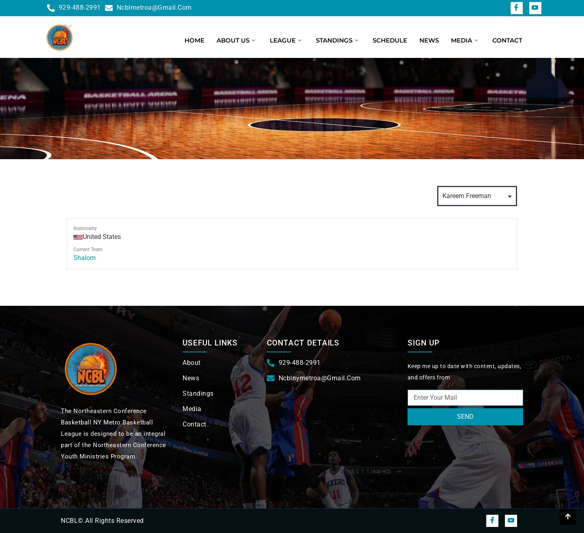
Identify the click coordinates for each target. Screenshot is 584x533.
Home (194, 40)
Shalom (84, 258)
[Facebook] (517, 8)
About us (236, 40)
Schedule (390, 40)
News (429, 40)
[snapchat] (535, 8)
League (285, 40)
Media (464, 40)
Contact (507, 40)
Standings (337, 40)
